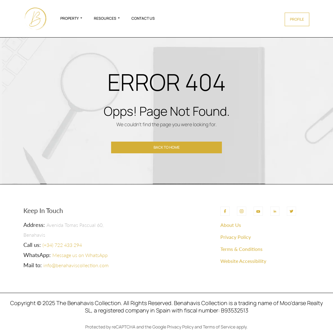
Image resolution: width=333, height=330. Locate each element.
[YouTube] (258, 211)
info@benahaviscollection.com (76, 265)
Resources (105, 18)
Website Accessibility (243, 261)
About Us (230, 225)
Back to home (167, 147)
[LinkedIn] (274, 211)
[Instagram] (241, 211)
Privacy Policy (235, 237)
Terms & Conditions (241, 249)
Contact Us (143, 18)
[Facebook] (225, 211)
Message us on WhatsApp (80, 255)
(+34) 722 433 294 (62, 245)
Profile (297, 19)
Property (69, 18)
